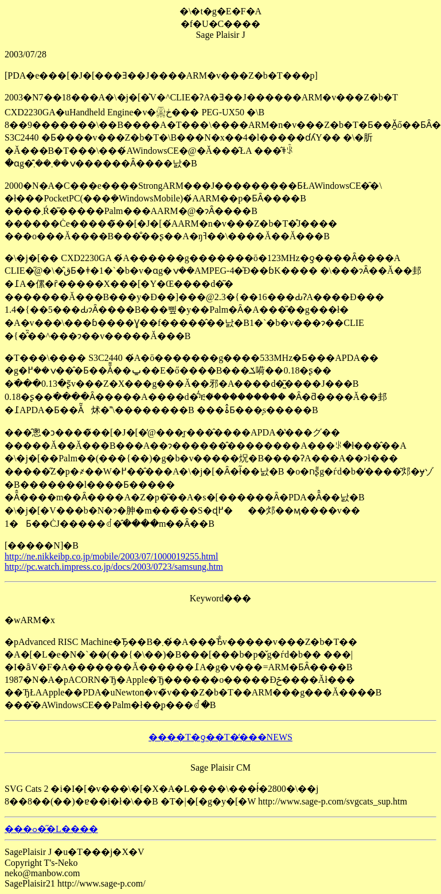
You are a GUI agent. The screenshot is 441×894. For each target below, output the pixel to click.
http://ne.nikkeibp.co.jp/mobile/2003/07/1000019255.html (111, 556)
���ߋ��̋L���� (51, 829)
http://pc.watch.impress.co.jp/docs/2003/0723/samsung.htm (114, 567)
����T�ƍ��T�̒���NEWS (220, 737)
